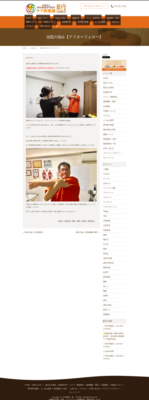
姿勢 (105, 245)
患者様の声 (44, 22)
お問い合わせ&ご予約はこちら (93, 6)
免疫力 (105, 235)
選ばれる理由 (52, 18)
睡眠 (105, 278)
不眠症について (31, 22)
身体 (105, 296)
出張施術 (106, 102)
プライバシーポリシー (112, 149)
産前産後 (106, 273)
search (117, 22)
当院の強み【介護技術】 (34, 228)
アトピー (106, 175)
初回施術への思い (110, 135)
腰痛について (110, 18)
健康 (105, 231)
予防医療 (106, 217)
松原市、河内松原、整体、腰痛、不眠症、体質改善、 (76, 217)
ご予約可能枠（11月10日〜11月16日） (113, 323)
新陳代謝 (106, 264)
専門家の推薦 (58, 22)
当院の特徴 (107, 254)
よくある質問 (72, 22)
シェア (104, 51)
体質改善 (106, 226)
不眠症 (105, 207)
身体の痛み (107, 301)
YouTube (106, 170)
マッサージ (107, 198)
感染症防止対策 (109, 126)
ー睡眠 (105, 165)
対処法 (105, 250)
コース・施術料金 (79, 18)
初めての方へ (38, 18)
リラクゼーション (110, 203)
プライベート (108, 189)
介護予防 (106, 221)
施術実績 (64, 18)
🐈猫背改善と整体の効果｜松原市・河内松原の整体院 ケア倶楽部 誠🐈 (114, 332)
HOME (27, 18)
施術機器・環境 (96, 18)
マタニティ (107, 193)
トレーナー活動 (109, 184)
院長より (106, 306)
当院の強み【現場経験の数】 (86, 228)
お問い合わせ (107, 22)
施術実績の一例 (109, 140)
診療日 (105, 292)
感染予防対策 (108, 259)
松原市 (105, 268)
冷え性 (105, 240)
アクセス (94, 22)
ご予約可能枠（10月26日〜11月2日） (113, 353)
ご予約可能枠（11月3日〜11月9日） (113, 341)
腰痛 (105, 287)
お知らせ (84, 22)
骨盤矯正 (106, 310)
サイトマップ (108, 154)
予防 (105, 212)
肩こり (105, 282)
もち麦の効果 (108, 347)
